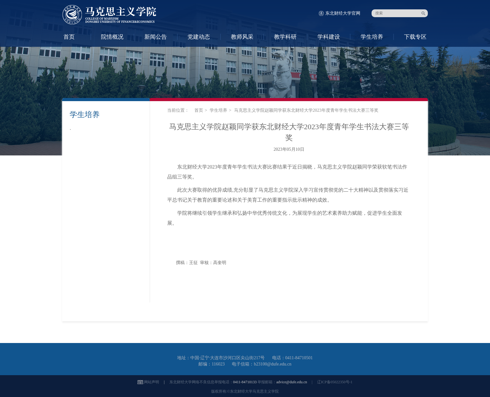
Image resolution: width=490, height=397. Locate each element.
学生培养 (372, 37)
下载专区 (415, 37)
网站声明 (151, 382)
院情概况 (112, 37)
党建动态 (199, 37)
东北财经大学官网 (342, 13)
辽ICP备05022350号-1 (334, 382)
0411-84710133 (245, 382)
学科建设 (329, 37)
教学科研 (285, 37)
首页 (69, 37)
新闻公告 (155, 37)
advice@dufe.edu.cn (291, 382)
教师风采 (242, 37)
